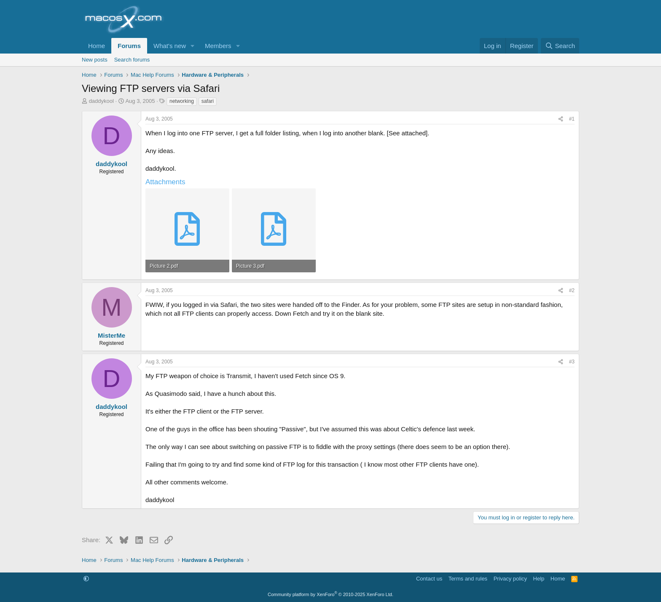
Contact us (429, 578)
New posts (94, 59)
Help (539, 578)
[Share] (560, 119)
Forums (129, 45)
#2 (572, 290)
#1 (572, 119)
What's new (169, 45)
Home (96, 45)
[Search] (560, 46)
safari (208, 101)
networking (181, 101)
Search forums (132, 59)
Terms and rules (468, 578)
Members (218, 45)
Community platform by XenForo (330, 594)
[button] (193, 46)
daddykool (101, 101)
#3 (572, 362)
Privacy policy (510, 578)
